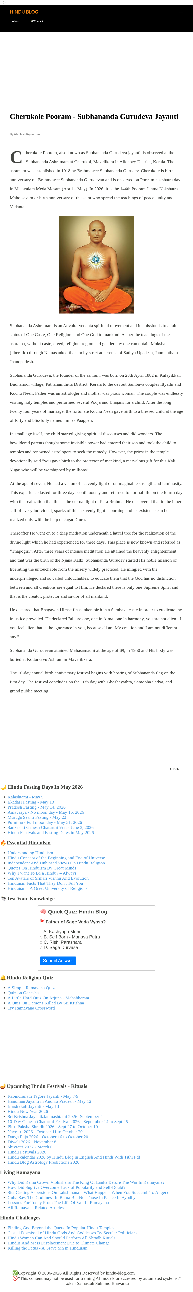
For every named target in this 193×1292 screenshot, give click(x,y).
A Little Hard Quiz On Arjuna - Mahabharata (48, 997)
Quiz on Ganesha (23, 992)
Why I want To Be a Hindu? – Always (42, 873)
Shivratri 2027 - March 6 (30, 1146)
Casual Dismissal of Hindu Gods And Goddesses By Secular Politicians (72, 1232)
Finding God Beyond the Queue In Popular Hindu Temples (61, 1227)
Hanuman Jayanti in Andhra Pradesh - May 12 (49, 1101)
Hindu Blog (24, 11)
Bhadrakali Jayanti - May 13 (33, 1106)
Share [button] (174, 768)
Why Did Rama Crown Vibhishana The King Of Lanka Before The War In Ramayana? (86, 1182)
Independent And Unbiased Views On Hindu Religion (56, 862)
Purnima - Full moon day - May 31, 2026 (45, 822)
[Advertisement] (96, 63)
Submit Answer (58, 960)
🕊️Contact (34, 21)
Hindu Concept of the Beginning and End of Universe (56, 857)
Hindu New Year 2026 (28, 1111)
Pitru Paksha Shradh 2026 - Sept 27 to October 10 (53, 1126)
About (13, 21)
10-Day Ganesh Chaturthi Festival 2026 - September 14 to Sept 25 (68, 1121)
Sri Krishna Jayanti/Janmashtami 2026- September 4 (55, 1116)
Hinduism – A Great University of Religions (47, 888)
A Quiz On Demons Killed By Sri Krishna (46, 1002)
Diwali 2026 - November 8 (32, 1141)
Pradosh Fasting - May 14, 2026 (37, 807)
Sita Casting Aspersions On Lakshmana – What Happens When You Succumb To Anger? (88, 1192)
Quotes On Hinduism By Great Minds (42, 868)
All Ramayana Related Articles (36, 1207)
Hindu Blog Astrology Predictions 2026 (43, 1162)
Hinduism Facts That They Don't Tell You (45, 883)
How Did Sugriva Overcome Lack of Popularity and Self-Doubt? (66, 1187)
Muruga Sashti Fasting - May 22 (37, 817)
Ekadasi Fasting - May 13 (31, 802)
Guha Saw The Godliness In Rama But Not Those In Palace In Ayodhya (73, 1197)
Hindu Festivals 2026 (27, 1152)
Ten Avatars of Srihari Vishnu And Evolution (48, 878)
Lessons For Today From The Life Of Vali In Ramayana (58, 1202)
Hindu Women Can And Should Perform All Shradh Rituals (61, 1237)
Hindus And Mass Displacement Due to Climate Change (59, 1243)
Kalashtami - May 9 (26, 796)
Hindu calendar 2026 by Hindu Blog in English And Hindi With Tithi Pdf (74, 1157)
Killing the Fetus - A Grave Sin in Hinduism (47, 1248)
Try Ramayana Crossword (31, 1008)
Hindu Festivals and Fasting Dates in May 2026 (51, 832)
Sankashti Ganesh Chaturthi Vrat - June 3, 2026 (51, 827)
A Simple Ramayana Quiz (31, 987)
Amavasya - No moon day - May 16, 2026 (46, 812)
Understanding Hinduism (30, 852)
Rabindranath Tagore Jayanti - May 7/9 (43, 1096)
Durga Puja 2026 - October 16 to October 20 (48, 1136)
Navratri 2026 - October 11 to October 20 (45, 1131)
